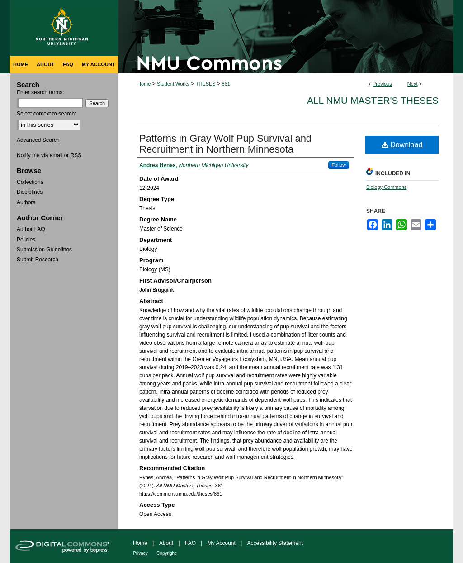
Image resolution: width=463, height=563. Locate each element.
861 (226, 84)
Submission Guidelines (44, 249)
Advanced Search (38, 140)
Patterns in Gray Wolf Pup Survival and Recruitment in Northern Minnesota (225, 144)
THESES (206, 84)
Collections (30, 182)
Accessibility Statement (275, 543)
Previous (382, 84)
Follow (338, 165)
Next (412, 84)
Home (144, 84)
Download (402, 145)
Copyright (166, 553)
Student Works (173, 84)
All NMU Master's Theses (373, 100)
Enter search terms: (40, 92)
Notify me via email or (49, 155)
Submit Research (37, 259)
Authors (26, 202)
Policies (26, 239)
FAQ (190, 543)
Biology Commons (386, 187)
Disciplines (30, 192)
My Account (222, 543)
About (166, 543)
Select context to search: (46, 114)
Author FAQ (31, 229)
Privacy (140, 553)
